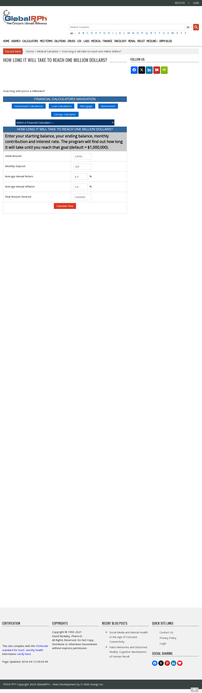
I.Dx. (79, 41)
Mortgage (86, 106)
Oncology (120, 41)
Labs (86, 41)
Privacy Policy (168, 638)
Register (180, 3)
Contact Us (166, 632)
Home (6, 41)
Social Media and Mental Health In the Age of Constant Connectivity (128, 637)
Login (196, 3)
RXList (141, 41)
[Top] (194, 689)
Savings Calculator (65, 114)
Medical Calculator (48, 51)
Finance (107, 41)
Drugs (71, 41)
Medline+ (152, 41)
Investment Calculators (28, 106)
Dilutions (60, 41)
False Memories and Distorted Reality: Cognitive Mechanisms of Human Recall (128, 651)
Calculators (30, 41)
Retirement (108, 106)
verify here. (24, 654)
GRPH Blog (165, 41)
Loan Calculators (62, 106)
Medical (96, 41)
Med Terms (46, 41)
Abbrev (16, 41)
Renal (132, 41)
